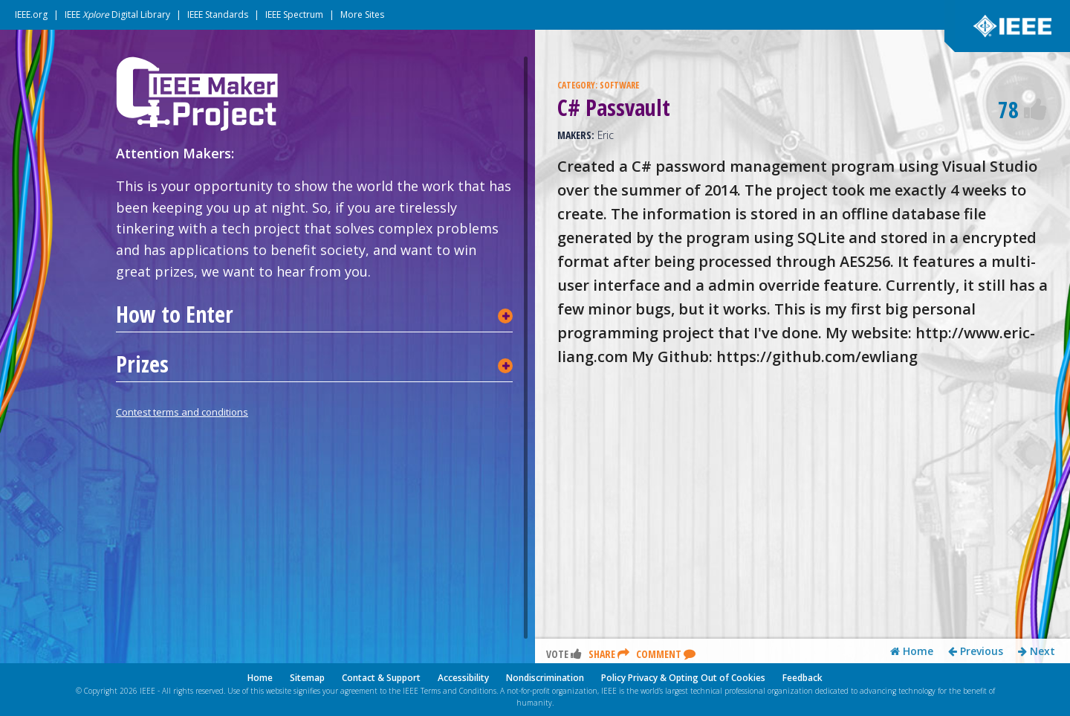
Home (911, 652)
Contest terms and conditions (182, 412)
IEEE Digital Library (117, 14)
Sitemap (307, 677)
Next (1036, 652)
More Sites (362, 14)
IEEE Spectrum (294, 14)
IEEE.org (31, 14)
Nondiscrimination (545, 677)
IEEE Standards (217, 14)
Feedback (802, 677)
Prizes (142, 364)
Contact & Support (381, 677)
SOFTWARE (619, 85)
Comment (666, 655)
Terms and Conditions (458, 691)
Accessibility (463, 677)
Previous (975, 652)
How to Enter (174, 314)
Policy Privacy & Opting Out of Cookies (683, 677)
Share (608, 655)
